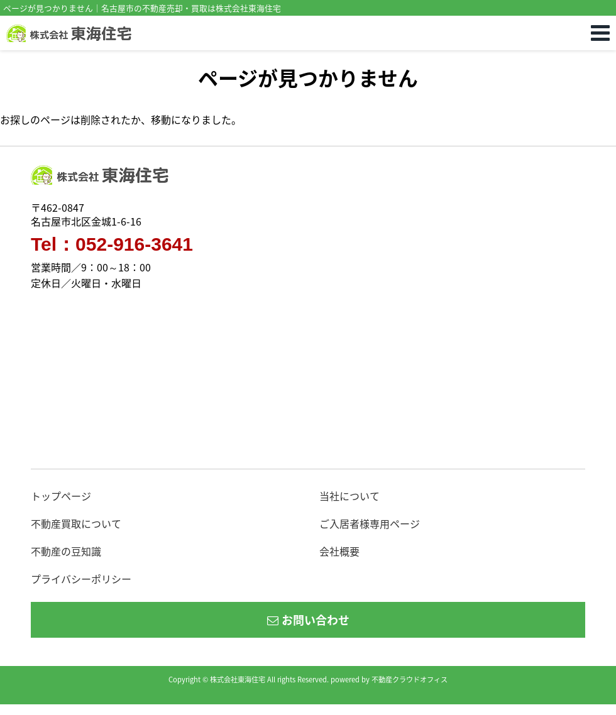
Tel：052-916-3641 (112, 244)
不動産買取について (76, 523)
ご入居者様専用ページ (369, 523)
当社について (349, 495)
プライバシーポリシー (81, 578)
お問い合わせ (308, 619)
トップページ (61, 495)
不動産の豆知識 (66, 551)
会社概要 (339, 551)
